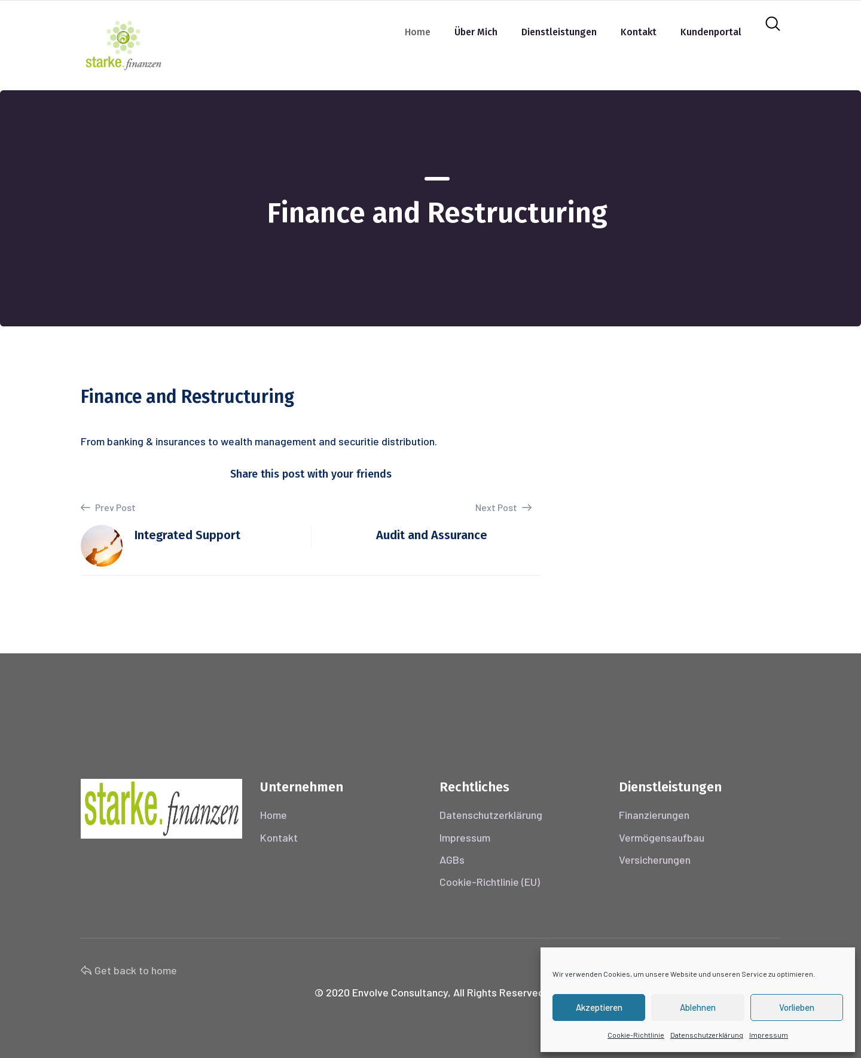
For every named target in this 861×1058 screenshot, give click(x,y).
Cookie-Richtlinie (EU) (489, 881)
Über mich (475, 32)
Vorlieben (796, 1007)
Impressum (768, 1035)
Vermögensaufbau (661, 837)
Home (417, 32)
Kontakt (639, 32)
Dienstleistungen (559, 32)
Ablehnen (698, 1007)
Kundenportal (710, 32)
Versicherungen (655, 859)
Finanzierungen (654, 814)
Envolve (370, 992)
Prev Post (108, 507)
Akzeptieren (599, 1007)
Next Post (503, 507)
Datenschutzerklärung (706, 1035)
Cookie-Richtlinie (635, 1035)
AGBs (452, 859)
